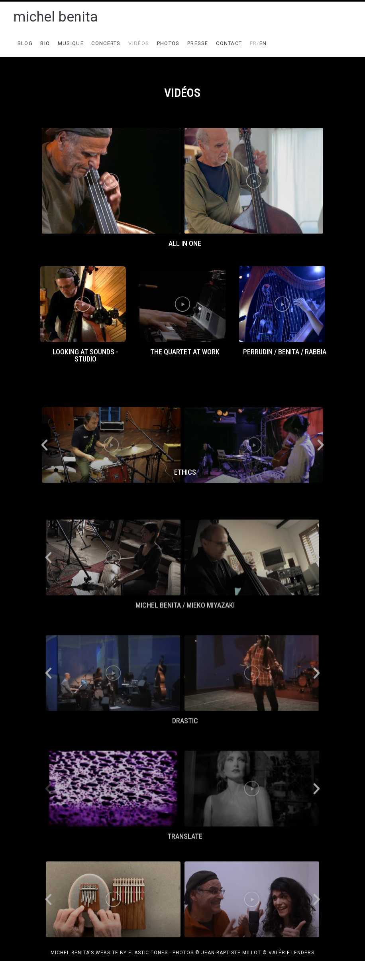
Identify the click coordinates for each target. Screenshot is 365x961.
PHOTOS (168, 43)
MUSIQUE (71, 43)
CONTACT (229, 43)
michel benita (56, 17)
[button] (178, 239)
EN (258, 43)
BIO (45, 43)
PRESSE (197, 43)
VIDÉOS (138, 43)
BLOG (25, 43)
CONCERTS (105, 43)
